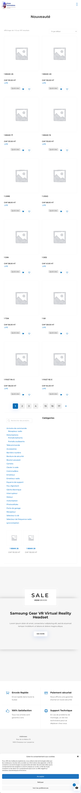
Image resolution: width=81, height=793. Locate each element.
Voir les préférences (40, 788)
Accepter (40, 776)
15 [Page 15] (46, 406)
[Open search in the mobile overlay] (22, 420)
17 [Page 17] (59, 406)
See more (41, 634)
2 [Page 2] (22, 406)
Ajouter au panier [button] (23, 89)
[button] (78, 756)
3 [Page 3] (29, 406)
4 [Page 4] (35, 406)
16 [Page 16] (52, 406)
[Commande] (63, 31)
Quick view (15, 88)
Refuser (40, 782)
